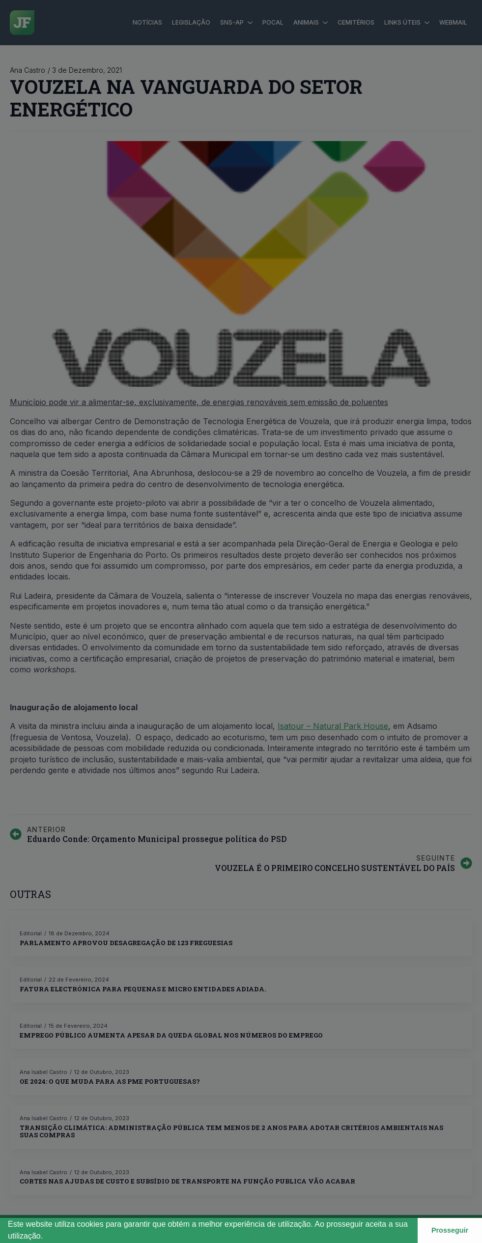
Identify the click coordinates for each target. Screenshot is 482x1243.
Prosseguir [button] (449, 1230)
